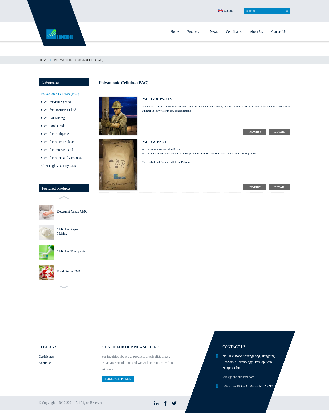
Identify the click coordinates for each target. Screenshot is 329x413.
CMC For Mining (53, 118)
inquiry (255, 131)
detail (279, 131)
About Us (256, 31)
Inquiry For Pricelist (119, 378)
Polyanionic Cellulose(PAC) (79, 60)
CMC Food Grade (53, 126)
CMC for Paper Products (57, 142)
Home (175, 31)
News (213, 31)
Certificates (234, 31)
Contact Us (278, 31)
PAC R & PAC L (155, 142)
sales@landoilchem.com (238, 377)
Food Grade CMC (69, 271)
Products (194, 31)
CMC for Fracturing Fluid (58, 110)
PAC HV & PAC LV (158, 99)
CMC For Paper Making (67, 231)
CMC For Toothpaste (71, 251)
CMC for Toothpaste (55, 134)
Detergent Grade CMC (72, 211)
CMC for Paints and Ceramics (61, 157)
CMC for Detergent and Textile (57, 151)
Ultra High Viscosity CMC (59, 165)
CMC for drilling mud (56, 102)
